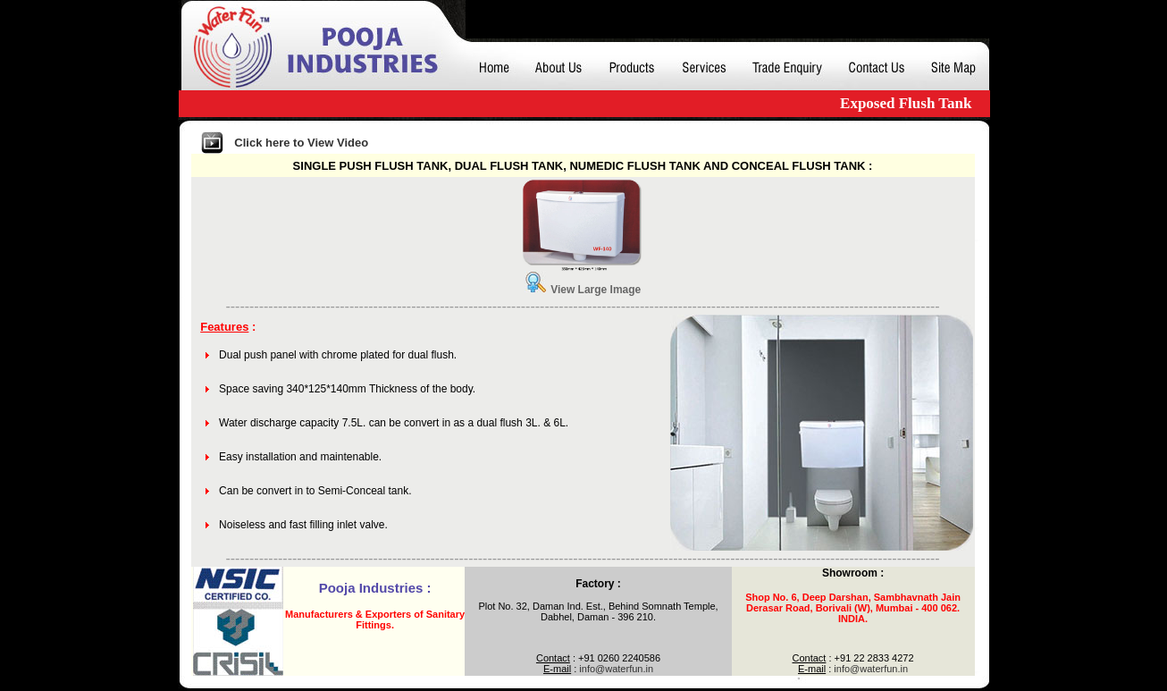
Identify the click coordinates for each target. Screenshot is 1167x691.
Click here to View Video (301, 142)
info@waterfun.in (616, 668)
